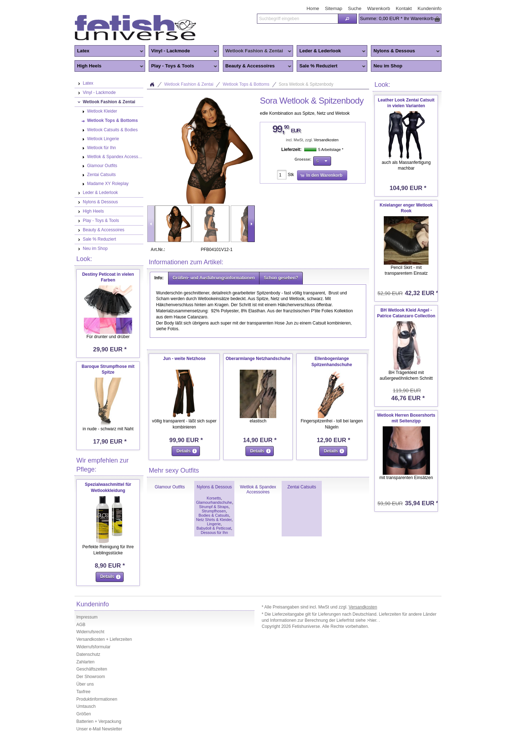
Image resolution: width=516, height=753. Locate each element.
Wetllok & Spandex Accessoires (258, 489)
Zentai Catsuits (301, 486)
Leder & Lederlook (331, 51)
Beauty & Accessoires (257, 66)
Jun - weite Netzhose (184, 358)
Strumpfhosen (214, 511)
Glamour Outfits (170, 486)
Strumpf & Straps (213, 507)
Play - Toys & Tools (183, 66)
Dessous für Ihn (214, 532)
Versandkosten (326, 140)
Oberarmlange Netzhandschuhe (258, 358)
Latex (109, 51)
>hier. (373, 620)
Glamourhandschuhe (214, 502)
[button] (347, 19)
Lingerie (213, 524)
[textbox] (297, 19)
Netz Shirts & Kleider (213, 519)
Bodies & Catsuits (214, 515)
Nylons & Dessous (405, 51)
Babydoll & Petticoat (213, 528)
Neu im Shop (387, 65)
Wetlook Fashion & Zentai (257, 51)
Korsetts (214, 498)
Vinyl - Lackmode (183, 51)
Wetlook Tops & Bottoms (246, 84)
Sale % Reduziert (331, 66)
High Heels (109, 66)
